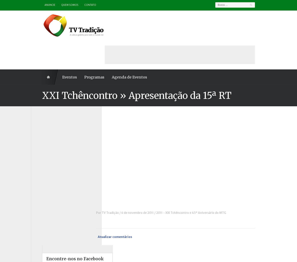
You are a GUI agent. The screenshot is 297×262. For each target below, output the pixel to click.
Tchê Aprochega (46, 202)
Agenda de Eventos (118, 48)
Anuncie (38, 5)
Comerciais (43, 139)
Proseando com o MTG (51, 196)
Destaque (42, 145)
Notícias (41, 173)
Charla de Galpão (47, 133)
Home (39, 48)
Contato (79, 5)
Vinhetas (41, 213)
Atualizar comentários (126, 208)
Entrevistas (43, 156)
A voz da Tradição (47, 122)
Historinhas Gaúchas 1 (50, 162)
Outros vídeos (45, 179)
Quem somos (59, 5)
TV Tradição (121, 183)
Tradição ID (43, 207)
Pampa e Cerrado (47, 185)
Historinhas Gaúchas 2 (51, 168)
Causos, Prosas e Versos (51, 128)
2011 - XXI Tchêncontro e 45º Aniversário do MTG (202, 183)
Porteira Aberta (46, 190)
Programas (83, 48)
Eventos (58, 48)
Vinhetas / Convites (49, 219)
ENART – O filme (47, 150)
